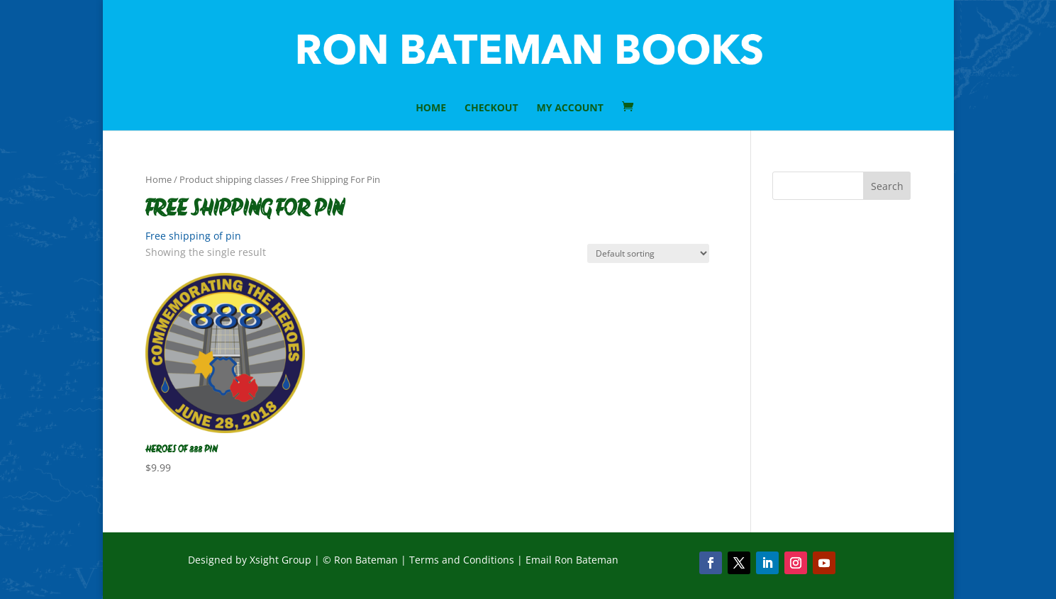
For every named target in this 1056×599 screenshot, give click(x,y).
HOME (431, 108)
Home (158, 179)
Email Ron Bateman (572, 559)
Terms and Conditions (461, 559)
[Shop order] (648, 253)
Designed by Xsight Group (249, 559)
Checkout (491, 108)
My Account (570, 108)
